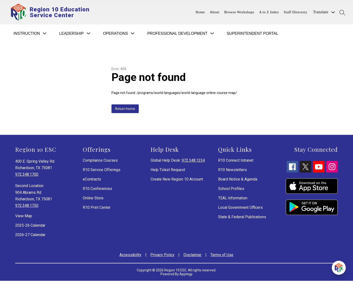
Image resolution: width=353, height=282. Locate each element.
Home (200, 13)
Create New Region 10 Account (177, 180)
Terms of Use (221, 256)
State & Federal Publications (242, 218)
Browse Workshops (239, 13)
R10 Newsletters (232, 171)
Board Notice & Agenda (237, 180)
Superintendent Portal (252, 35)
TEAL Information (232, 199)
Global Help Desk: (178, 161)
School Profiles (231, 190)
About (214, 13)
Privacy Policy (162, 256)
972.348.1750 (26, 206)
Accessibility (130, 256)
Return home (125, 110)
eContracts (92, 180)
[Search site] (342, 12)
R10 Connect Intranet (235, 161)
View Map (23, 217)
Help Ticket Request (168, 171)
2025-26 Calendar (30, 226)
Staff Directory (295, 13)
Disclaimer (192, 256)
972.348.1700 (26, 175)
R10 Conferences (97, 190)
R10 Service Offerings (101, 171)
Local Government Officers (240, 208)
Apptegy (186, 275)
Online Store (93, 199)
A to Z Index (269, 13)
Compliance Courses (100, 161)
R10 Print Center (97, 208)
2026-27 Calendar (30, 236)
